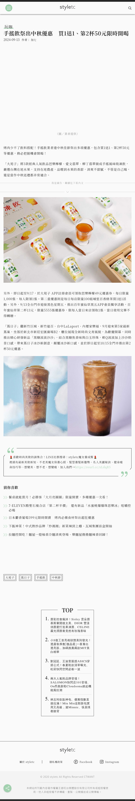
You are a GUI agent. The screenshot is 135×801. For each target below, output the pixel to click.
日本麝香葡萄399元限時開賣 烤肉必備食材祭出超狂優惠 (52, 517)
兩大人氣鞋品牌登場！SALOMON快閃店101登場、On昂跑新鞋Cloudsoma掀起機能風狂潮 (70, 684)
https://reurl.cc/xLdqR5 (93, 467)
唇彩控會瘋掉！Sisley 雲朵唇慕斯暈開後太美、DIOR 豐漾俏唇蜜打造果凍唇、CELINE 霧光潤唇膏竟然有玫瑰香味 (70, 625)
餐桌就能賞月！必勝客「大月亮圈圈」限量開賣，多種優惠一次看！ (59, 497)
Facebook (83, 762)
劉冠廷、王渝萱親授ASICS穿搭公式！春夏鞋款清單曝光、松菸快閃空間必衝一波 (70, 665)
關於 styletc (27, 762)
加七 (33, 40)
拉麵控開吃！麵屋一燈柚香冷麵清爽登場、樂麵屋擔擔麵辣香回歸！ (59, 534)
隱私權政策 (56, 762)
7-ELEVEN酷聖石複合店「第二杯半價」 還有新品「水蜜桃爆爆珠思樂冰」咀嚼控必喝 (70, 507)
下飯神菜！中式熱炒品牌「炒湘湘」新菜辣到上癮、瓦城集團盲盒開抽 (60, 526)
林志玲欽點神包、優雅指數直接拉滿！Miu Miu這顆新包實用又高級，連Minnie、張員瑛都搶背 (70, 705)
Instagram (109, 762)
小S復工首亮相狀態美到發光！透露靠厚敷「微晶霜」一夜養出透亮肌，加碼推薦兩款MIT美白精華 (70, 646)
